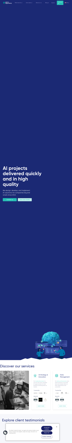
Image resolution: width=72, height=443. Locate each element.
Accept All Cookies (46, 428)
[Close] (56, 426)
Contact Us (60, 3)
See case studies (25, 199)
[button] (18, 3)
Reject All (46, 432)
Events (53, 2)
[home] (7, 3)
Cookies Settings (46, 436)
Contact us (10, 199)
